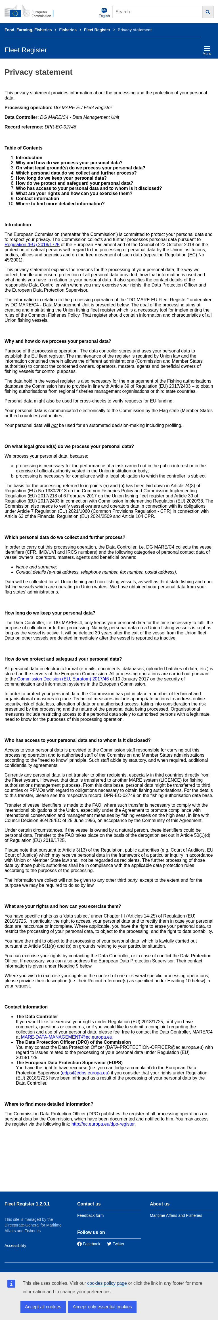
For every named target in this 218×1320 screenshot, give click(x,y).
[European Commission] (32, 11)
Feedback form (90, 1215)
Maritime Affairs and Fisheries (176, 1215)
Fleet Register (97, 30)
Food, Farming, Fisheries (28, 30)
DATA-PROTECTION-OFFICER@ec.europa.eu (154, 1047)
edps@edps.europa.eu (85, 1072)
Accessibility (15, 1245)
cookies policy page (107, 1283)
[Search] (207, 12)
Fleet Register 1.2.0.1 (27, 1203)
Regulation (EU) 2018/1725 (32, 244)
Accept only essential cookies (102, 1306)
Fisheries (67, 30)
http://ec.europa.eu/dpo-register (103, 1124)
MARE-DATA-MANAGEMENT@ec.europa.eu (66, 1037)
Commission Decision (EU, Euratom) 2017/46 (63, 678)
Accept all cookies (43, 1306)
